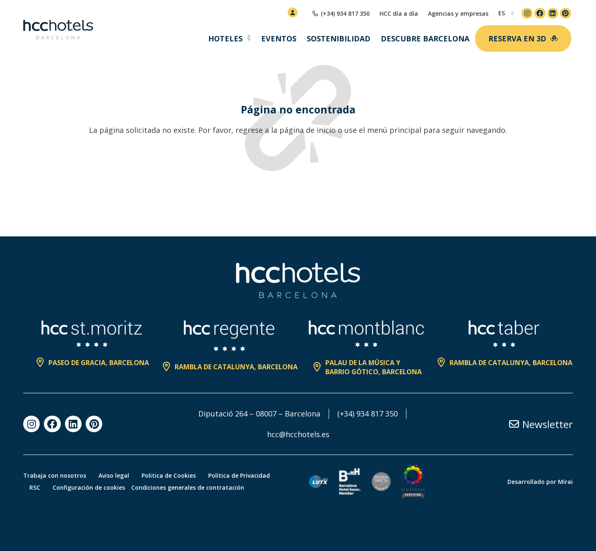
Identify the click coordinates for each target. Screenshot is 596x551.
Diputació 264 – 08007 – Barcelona (259, 414)
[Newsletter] (514, 424)
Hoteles (225, 38)
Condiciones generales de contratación (187, 487)
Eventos (278, 38)
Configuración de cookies (89, 487)
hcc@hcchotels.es (298, 434)
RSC (34, 487)
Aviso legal (114, 475)
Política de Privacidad (239, 475)
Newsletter (547, 424)
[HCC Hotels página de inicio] (58, 30)
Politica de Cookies (169, 475)
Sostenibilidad (338, 38)
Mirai (565, 482)
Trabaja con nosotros (54, 475)
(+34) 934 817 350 (367, 414)
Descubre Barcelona (425, 38)
